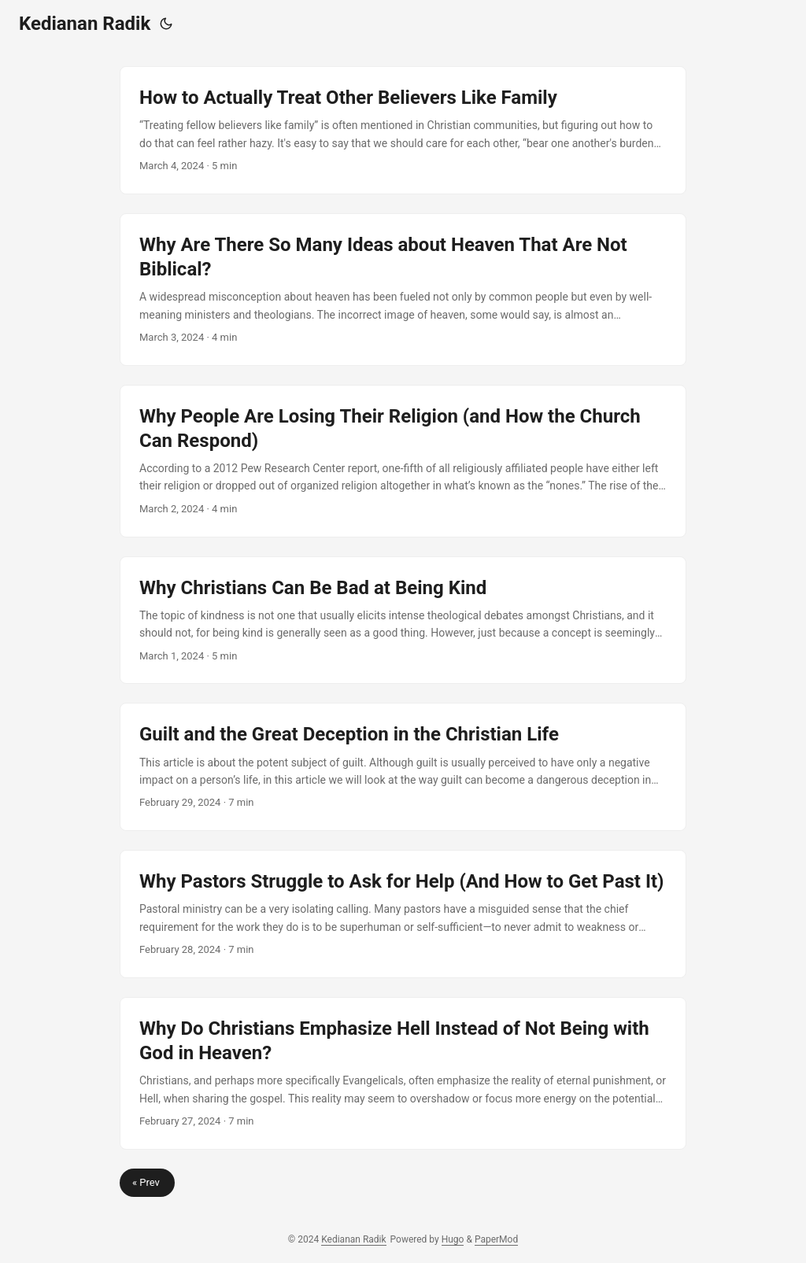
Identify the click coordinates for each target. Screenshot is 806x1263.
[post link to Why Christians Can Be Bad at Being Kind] (403, 620)
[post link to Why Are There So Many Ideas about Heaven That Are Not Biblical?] (403, 289)
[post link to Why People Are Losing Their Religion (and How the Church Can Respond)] (403, 461)
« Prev (147, 1182)
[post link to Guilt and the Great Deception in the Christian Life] (403, 767)
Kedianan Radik (84, 24)
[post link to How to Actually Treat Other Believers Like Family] (403, 130)
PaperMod (496, 1239)
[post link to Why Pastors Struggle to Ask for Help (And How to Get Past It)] (403, 914)
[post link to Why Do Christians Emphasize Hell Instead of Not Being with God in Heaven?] (403, 1073)
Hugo (453, 1239)
